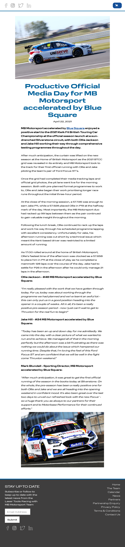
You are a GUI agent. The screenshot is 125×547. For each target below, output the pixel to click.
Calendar (114, 492)
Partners (114, 499)
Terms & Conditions (107, 510)
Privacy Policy (110, 506)
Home (116, 484)
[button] (105, 5)
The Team (113, 488)
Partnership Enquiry (106, 503)
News (116, 495)
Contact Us (112, 514)
